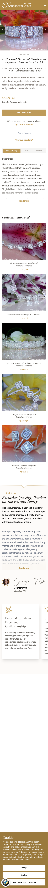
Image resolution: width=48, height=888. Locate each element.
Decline (24, 875)
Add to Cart (24, 112)
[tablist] (24, 150)
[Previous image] (2, 30)
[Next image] (45, 30)
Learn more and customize (24, 882)
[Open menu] (45, 5)
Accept (24, 868)
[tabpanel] (24, 182)
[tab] (11, 151)
